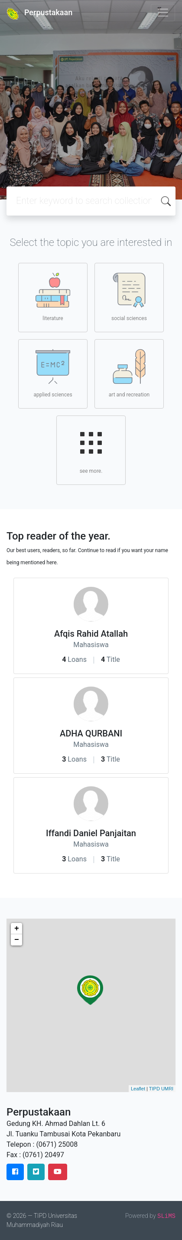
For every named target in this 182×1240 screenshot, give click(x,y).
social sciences (129, 297)
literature (53, 297)
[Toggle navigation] (163, 12)
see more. (91, 449)
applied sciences (52, 373)
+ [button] (16, 928)
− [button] (16, 940)
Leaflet (138, 1088)
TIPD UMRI (161, 1088)
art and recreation (129, 373)
